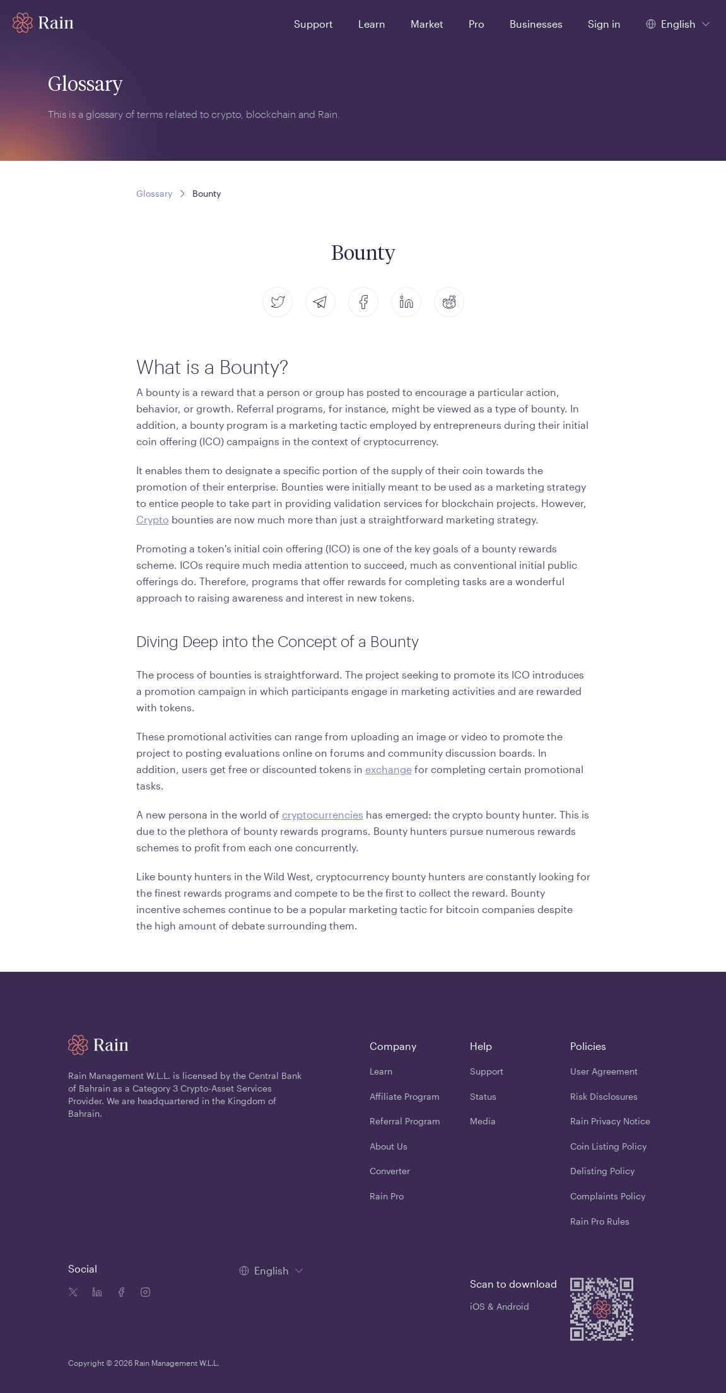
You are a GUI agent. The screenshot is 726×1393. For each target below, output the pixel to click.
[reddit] (449, 302)
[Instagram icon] (142, 1293)
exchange (388, 769)
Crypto (152, 519)
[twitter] (277, 302)
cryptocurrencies (322, 814)
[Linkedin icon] (94, 1293)
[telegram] (320, 302)
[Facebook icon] (118, 1293)
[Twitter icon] (73, 1293)
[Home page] (43, 23)
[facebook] (363, 302)
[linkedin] (406, 302)
